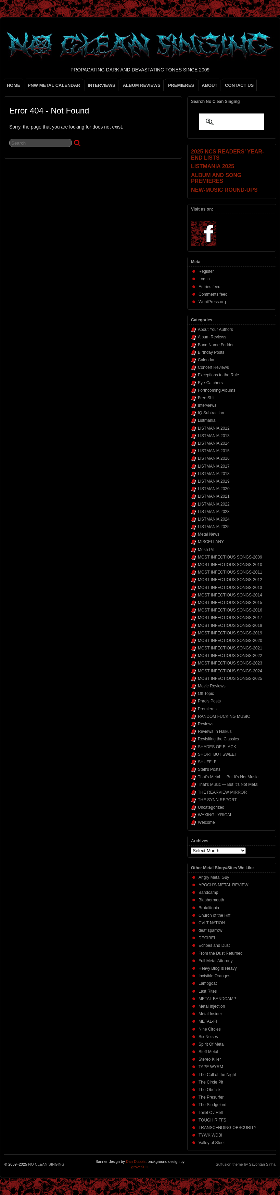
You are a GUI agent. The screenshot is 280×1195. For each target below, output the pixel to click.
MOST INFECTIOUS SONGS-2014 (230, 595)
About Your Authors (215, 329)
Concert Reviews (213, 367)
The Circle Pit (211, 1082)
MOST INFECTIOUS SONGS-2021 (230, 648)
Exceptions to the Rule (218, 375)
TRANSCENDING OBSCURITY (227, 1127)
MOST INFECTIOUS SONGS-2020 (230, 640)
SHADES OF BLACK (217, 746)
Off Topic (206, 693)
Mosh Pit (206, 549)
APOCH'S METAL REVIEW (224, 885)
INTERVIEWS (101, 85)
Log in (204, 279)
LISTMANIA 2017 (214, 466)
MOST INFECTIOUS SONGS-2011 (230, 572)
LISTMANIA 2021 (214, 496)
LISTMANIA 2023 (214, 511)
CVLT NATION (212, 923)
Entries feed (209, 286)
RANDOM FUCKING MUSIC (224, 716)
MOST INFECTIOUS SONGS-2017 (230, 617)
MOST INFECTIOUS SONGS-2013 (230, 587)
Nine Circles (210, 1029)
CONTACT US (239, 85)
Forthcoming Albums (216, 390)
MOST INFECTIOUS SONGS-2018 (230, 625)
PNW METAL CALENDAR (54, 85)
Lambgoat (208, 983)
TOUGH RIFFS (212, 1120)
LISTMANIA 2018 (214, 473)
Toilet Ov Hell (211, 1112)
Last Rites (208, 991)
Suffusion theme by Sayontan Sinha (246, 1164)
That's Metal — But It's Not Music (228, 777)
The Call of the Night (217, 1074)
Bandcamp (208, 892)
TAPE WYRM (211, 1066)
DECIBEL (207, 938)
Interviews (207, 405)
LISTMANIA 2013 (214, 435)
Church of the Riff (214, 915)
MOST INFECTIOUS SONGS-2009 (230, 557)
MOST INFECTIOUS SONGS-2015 (230, 602)
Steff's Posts (209, 769)
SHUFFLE (207, 762)
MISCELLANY (211, 541)
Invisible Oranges (214, 976)
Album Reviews (212, 337)
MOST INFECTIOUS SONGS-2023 (230, 663)
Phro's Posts (209, 701)
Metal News (208, 534)
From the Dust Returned (221, 953)
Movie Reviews (212, 686)
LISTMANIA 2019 (214, 481)
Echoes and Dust (214, 945)
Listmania (206, 420)
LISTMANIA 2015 (214, 450)
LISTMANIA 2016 (214, 458)
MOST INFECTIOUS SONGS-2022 (230, 655)
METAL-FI (208, 1021)
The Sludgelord (212, 1104)
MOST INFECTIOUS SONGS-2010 (230, 564)
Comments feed (213, 294)
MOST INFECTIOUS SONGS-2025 (230, 678)
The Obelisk (209, 1089)
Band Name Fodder (216, 345)
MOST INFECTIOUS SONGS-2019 (230, 633)
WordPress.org (212, 301)
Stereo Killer (210, 1059)
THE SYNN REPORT (217, 799)
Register (206, 271)
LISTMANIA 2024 (214, 519)
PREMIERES (181, 85)
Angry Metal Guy (214, 877)
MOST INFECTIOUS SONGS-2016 (230, 610)
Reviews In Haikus (215, 731)
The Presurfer (211, 1097)
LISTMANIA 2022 (214, 504)
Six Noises (208, 1036)
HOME (13, 85)
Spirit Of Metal (212, 1044)
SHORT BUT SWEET (217, 754)
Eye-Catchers (210, 382)
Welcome (206, 822)
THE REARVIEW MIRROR (222, 792)
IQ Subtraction (211, 413)
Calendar (206, 360)
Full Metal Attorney (215, 960)
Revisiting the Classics (218, 739)
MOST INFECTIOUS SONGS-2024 (230, 671)
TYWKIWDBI (210, 1135)
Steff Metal (208, 1051)
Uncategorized (211, 807)
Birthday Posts (211, 352)
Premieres (207, 709)
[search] (223, 122)
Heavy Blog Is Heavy (218, 968)
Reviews (205, 724)
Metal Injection (212, 1006)
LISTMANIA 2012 (214, 428)
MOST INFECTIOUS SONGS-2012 (230, 579)
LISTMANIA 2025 (214, 526)
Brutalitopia (209, 907)
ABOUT (209, 85)
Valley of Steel (212, 1142)
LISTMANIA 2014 (214, 443)
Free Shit (206, 397)
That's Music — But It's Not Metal (228, 784)
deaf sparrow (210, 930)
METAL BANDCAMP (217, 998)
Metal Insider (210, 1013)
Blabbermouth (211, 900)
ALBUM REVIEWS (142, 85)
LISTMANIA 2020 (214, 488)
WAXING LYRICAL (215, 815)
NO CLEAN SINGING (46, 1164)
